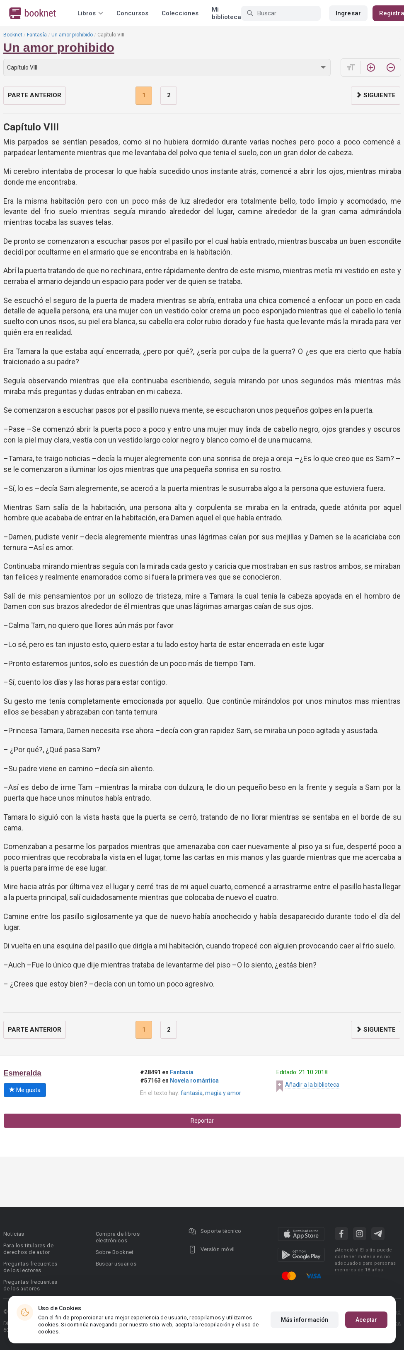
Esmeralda (22, 1073)
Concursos (132, 13)
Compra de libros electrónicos (118, 1237)
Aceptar (366, 1319)
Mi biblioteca (226, 13)
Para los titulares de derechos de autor (28, 1248)
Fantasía (37, 35)
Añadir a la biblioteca (312, 1084)
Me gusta (25, 1090)
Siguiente (376, 95)
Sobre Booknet (115, 1252)
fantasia (192, 1093)
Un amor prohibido (72, 35)
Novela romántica (194, 1080)
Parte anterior (34, 95)
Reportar (202, 1120)
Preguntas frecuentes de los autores (30, 1285)
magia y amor (223, 1093)
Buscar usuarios (116, 1264)
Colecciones (180, 13)
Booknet (12, 35)
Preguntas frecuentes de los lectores (30, 1267)
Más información (305, 1319)
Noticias (13, 1234)
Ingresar (348, 13)
